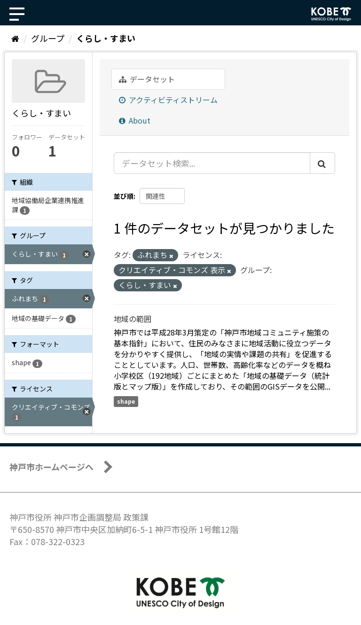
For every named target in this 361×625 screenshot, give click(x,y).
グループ (47, 38)
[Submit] (322, 163)
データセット (147, 79)
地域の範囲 (132, 318)
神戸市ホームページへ (51, 467)
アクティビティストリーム (168, 99)
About (134, 120)
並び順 (123, 196)
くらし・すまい (105, 38)
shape (126, 401)
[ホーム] (15, 38)
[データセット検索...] (212, 163)
